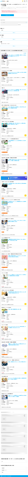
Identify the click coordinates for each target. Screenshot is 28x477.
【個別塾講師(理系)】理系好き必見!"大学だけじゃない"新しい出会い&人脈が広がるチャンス (17, 292)
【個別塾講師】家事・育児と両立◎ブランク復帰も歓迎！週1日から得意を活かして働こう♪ (17, 124)
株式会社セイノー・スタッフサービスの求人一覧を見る (8, 373)
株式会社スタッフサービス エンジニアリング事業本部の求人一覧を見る (10, 215)
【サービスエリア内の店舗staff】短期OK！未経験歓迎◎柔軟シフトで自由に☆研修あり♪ (17, 379)
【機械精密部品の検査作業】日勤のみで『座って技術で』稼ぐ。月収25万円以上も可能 (17, 240)
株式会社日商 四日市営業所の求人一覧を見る (7, 173)
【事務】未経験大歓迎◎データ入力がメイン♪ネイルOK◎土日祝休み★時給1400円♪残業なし (17, 256)
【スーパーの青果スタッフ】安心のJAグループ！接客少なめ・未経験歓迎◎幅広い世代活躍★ (17, 275)
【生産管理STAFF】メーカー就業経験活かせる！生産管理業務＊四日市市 (17, 202)
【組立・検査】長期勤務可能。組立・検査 (14, 309)
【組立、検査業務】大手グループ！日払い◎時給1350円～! (17, 361)
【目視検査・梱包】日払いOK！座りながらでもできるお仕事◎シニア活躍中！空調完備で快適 (17, 160)
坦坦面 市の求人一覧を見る (5, 102)
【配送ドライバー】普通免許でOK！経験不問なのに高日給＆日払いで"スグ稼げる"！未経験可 (17, 396)
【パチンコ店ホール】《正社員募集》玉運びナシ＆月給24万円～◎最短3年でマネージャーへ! (17, 55)
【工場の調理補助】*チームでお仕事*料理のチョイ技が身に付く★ (17, 141)
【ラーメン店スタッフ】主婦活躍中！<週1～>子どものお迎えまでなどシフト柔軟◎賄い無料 (17, 90)
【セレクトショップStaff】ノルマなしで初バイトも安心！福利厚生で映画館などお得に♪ (17, 221)
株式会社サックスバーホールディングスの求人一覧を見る (8, 234)
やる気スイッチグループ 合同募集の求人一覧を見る (7, 304)
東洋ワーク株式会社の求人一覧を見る (6, 118)
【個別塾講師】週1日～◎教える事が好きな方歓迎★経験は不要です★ (17, 184)
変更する (14, 32)
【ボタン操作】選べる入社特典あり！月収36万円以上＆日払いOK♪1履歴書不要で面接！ (17, 107)
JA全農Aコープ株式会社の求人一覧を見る (6, 287)
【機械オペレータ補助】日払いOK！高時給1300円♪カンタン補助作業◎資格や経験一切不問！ (17, 344)
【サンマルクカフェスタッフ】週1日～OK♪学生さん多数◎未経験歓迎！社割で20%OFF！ (17, 73)
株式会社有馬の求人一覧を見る (5, 67)
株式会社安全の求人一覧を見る (5, 390)
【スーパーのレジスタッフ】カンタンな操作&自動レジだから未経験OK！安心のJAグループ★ (17, 327)
